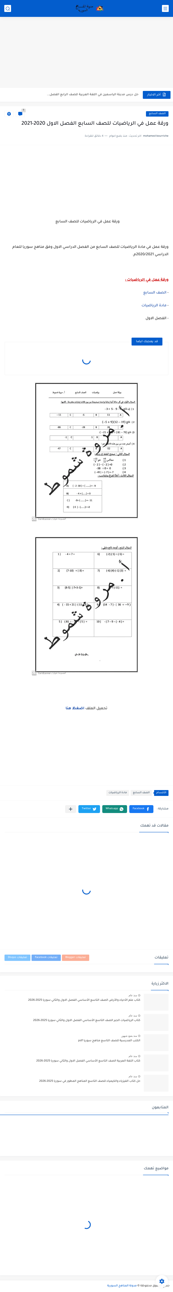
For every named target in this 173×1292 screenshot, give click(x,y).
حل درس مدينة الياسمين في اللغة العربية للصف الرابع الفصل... (92, 94)
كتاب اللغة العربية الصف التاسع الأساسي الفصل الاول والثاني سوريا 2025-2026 (88, 1061)
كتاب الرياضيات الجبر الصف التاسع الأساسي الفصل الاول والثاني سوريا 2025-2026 (86, 1020)
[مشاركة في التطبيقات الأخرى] (70, 809)
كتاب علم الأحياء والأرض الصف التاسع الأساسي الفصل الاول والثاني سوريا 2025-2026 (84, 1000)
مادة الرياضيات (153, 306)
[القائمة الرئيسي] (165, 8)
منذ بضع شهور (129, 1035)
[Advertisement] (86, 52)
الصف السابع (157, 113)
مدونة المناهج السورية (122, 1285)
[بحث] (7, 8)
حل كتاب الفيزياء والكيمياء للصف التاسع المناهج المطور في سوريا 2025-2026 (89, 1081)
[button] (141, 809)
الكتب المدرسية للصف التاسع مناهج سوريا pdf (109, 1040)
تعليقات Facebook (46, 957)
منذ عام (133, 995)
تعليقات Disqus (17, 957)
